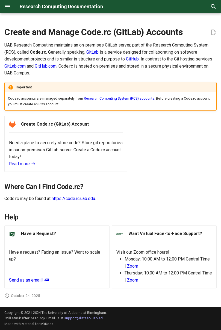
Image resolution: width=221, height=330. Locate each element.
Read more (24, 163)
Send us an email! (31, 280)
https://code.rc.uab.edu (73, 198)
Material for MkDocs (37, 324)
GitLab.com (15, 66)
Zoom (132, 266)
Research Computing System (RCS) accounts (119, 98)
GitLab (92, 52)
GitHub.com (46, 66)
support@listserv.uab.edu (84, 318)
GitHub (132, 59)
